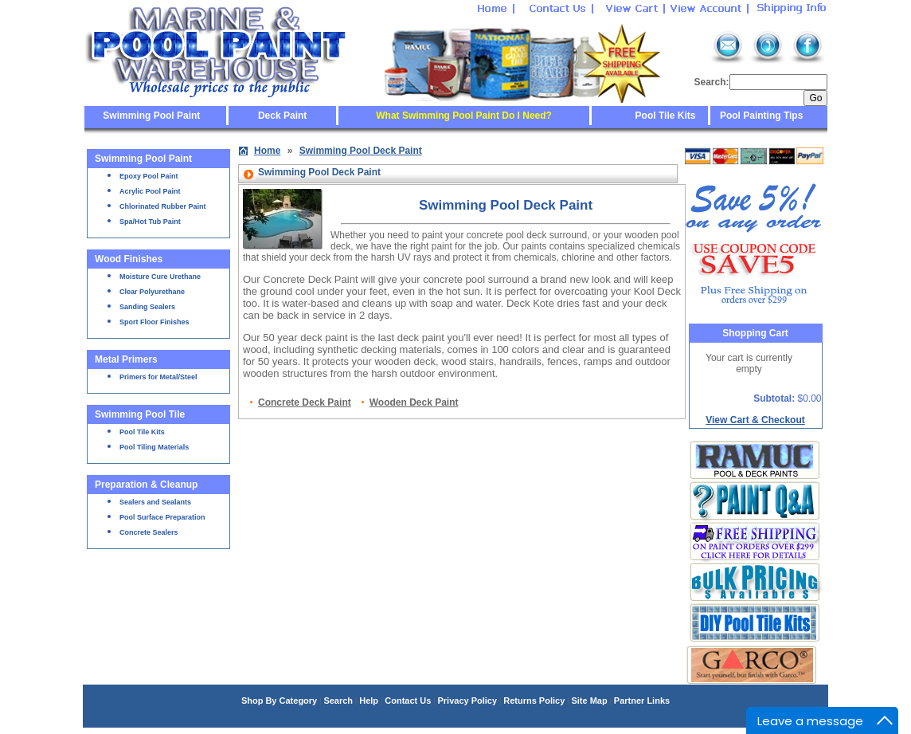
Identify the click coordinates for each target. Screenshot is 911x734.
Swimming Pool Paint (151, 115)
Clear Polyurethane (152, 292)
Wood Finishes (128, 259)
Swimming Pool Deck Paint (360, 150)
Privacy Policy (467, 700)
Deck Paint (282, 115)
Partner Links (642, 700)
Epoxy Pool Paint (148, 176)
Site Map (589, 700)
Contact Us (408, 700)
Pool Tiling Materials (154, 447)
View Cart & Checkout (755, 420)
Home (267, 150)
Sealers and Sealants (155, 502)
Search (338, 700)
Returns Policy (534, 700)
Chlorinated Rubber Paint (162, 206)
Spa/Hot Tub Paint (150, 222)
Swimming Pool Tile (140, 414)
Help (368, 700)
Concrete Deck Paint (304, 402)
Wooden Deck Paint (414, 402)
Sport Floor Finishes (154, 322)
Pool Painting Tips (760, 115)
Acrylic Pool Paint (150, 191)
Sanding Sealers (147, 307)
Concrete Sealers (148, 532)
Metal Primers (126, 359)
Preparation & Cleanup (146, 484)
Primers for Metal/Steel (158, 377)
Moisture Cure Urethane (160, 277)
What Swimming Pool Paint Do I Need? (464, 115)
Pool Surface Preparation (162, 517)
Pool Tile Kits (665, 115)
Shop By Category (279, 700)
